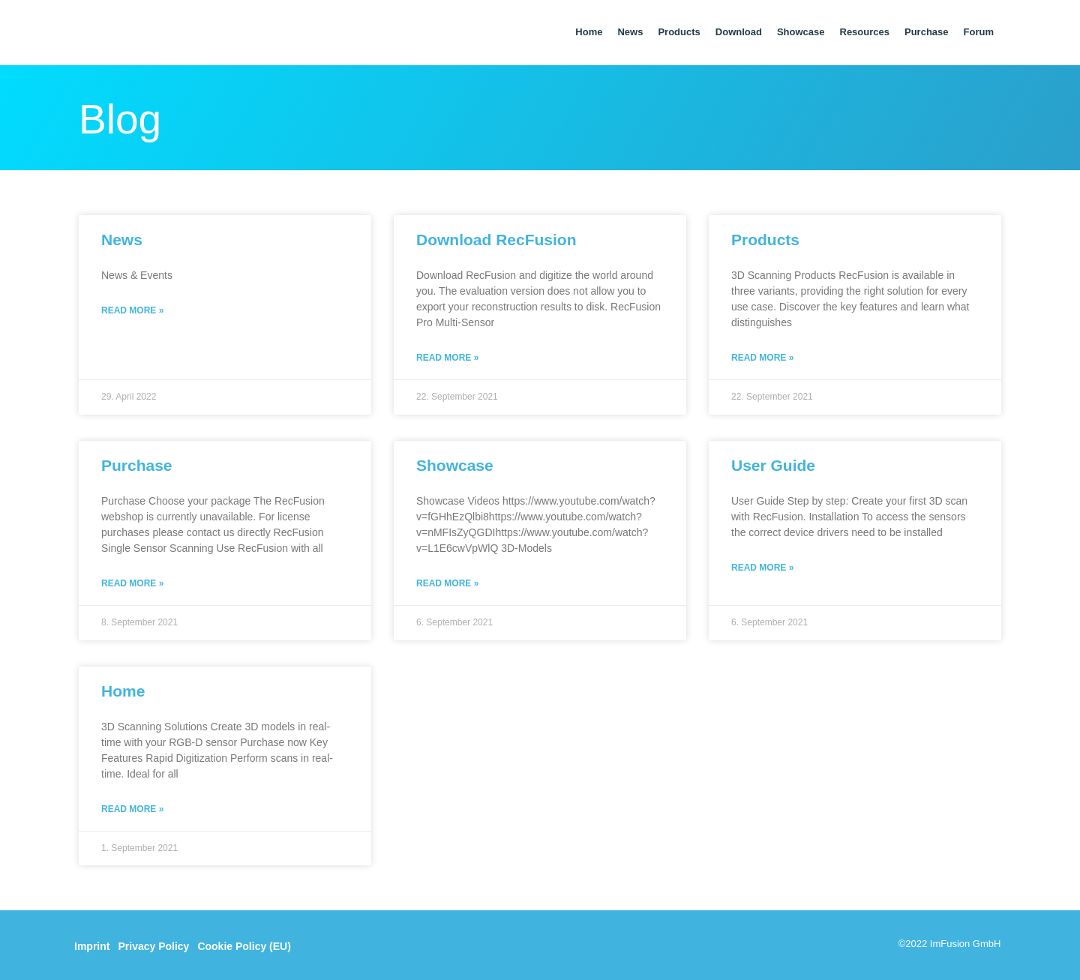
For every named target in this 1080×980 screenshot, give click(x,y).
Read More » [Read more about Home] (132, 807)
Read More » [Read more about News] (132, 309)
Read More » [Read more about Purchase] (132, 582)
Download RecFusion (496, 239)
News (630, 31)
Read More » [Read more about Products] (762, 357)
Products (679, 31)
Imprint (92, 944)
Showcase (801, 31)
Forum (979, 31)
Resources (865, 31)
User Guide (773, 464)
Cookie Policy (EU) (243, 944)
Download (739, 31)
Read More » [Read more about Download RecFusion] (447, 357)
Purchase (926, 31)
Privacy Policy (153, 944)
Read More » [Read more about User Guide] (762, 566)
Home (588, 31)
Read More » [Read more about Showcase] (447, 582)
